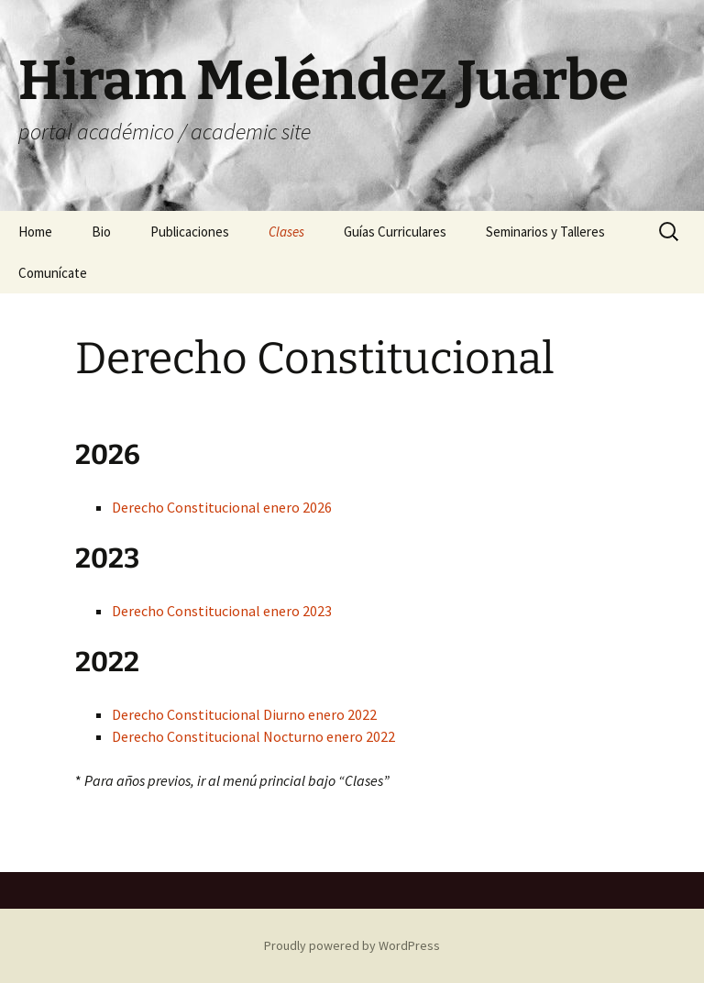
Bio (101, 231)
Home (35, 231)
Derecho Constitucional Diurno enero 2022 (244, 714)
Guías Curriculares (395, 231)
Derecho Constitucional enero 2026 (222, 507)
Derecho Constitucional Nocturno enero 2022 (253, 736)
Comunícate (52, 273)
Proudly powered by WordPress (352, 945)
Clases (286, 231)
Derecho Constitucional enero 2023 (222, 611)
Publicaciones (189, 231)
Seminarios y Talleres (545, 231)
